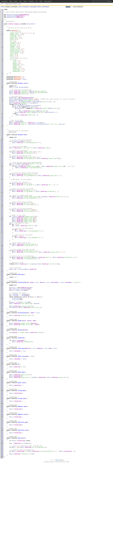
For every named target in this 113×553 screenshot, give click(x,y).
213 (2, 345)
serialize (21, 321)
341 (2, 548)
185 (2, 301)
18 (2, 36)
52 (2, 90)
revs (11, 117)
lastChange (13, 119)
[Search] (57, 7)
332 (2, 533)
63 (2, 108)
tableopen (17, 93)
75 (2, 127)
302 (2, 486)
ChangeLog (16, 16)
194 (2, 315)
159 (2, 259)
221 (2, 358)
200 (2, 324)
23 (2, 44)
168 (2, 274)
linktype (68, 337)
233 (2, 377)
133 (2, 218)
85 (2, 142)
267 (2, 430)
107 (2, 177)
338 (2, 543)
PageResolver (20, 17)
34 (2, 62)
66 (2, 112)
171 (2, 278)
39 (2, 70)
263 (2, 424)
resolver (13, 343)
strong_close (22, 476)
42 (2, 74)
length (12, 361)
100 (2, 166)
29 (2, 54)
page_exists (20, 347)
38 (2, 68)
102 (2, 169)
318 (2, 511)
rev (24, 123)
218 (2, 353)
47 (2, 82)
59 (2, 101)
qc (11, 4)
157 (2, 256)
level (30, 383)
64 (2, 109)
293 (2, 472)
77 (2, 130)
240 (2, 388)
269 (2, 434)
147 (2, 240)
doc (15, 321)
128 (2, 210)
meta (11, 103)
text (11, 144)
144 (2, 236)
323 (2, 519)
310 (2, 498)
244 (2, 394)
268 (2, 432)
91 (2, 152)
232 (2, 375)
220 (2, 356)
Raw (39, 7)
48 (2, 84)
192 (2, 312)
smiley (20, 394)
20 (2, 39)
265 (2, 427)
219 (2, 354)
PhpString (19, 19)
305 (2, 491)
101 (2, 168)
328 (2, 527)
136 (2, 223)
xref (2, 4)
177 (2, 288)
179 (2, 291)
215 (2, 348)
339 (2, 544)
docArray (15, 35)
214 (2, 347)
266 (2, 429)
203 (2, 329)
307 (2, 494)
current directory (77, 7)
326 (2, 524)
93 (2, 155)
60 (2, 103)
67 (2, 114)
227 (2, 367)
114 (2, 188)
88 (2, 147)
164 (2, 267)
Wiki (10, 1)
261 (2, 421)
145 (2, 237)
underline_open (22, 505)
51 (2, 89)
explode (15, 351)
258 (2, 416)
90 (2, 150)
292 (2, 470)
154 (2, 252)
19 (2, 38)
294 (2, 473)
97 (2, 161)
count (31, 122)
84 (2, 141)
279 (2, 449)
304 (2, 489)
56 (2, 96)
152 (2, 248)
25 (2, 47)
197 (2, 320)
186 (2, 302)
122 (2, 201)
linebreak (21, 403)
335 (2, 538)
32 (2, 58)
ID (15, 101)
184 (2, 299)
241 (2, 389)
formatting (17, 92)
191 (2, 310)
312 (2, 502)
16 (2, 33)
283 (2, 456)
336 (2, 540)
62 (2, 106)
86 (2, 144)
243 (2, 392)
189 (2, 307)
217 (2, 351)
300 (2, 483)
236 (2, 381)
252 (2, 407)
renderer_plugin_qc (14, 27)
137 (2, 225)
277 (2, 446)
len (11, 530)
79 (2, 133)
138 (2, 226)
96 (2, 160)
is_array (19, 120)
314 (2, 505)
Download (45, 7)
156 (2, 255)
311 (2, 500)
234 (2, 378)
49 (2, 85)
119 (2, 196)
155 (2, 253)
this (11, 108)
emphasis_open (22, 486)
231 (2, 373)
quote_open (21, 445)
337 (2, 541)
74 (2, 125)
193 (2, 313)
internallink (22, 337)
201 (2, 326)
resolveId (24, 345)
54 (2, 93)
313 (2, 503)
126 (2, 207)
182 (2, 296)
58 (2, 100)
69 (2, 117)
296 (2, 476)
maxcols (28, 416)
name (32, 337)
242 (2, 391)
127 (2, 209)
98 (2, 163)
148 (2, 242)
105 (2, 174)
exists (12, 347)
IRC (20, 1)
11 (2, 25)
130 (2, 214)
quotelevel (17, 90)
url (28, 373)
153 (2, 250)
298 (2, 479)
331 (2, 532)
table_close (21, 426)
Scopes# (25, 7)
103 (2, 171)
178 (2, 290)
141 (2, 231)
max (33, 451)
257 (2, 415)
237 (2, 383)
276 (2, 445)
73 (2, 123)
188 (2, 305)
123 (2, 202)
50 (2, 87)
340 (2, 546)
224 (2, 362)
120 (2, 198)
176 (2, 286)
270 (2, 435)
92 (2, 153)
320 (2, 514)
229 (2, 370)
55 (2, 95)
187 (2, 304)
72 (2, 122)
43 (2, 76)
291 (2, 468)
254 (2, 410)
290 (2, 467)
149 (2, 244)
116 (2, 191)
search (43, 337)
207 (2, 335)
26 (2, 49)
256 (2, 413)
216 (2, 350)
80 (2, 134)
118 (2, 195)
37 (2, 66)
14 (2, 30)
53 (2, 92)
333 (2, 535)
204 (2, 331)
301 (2, 484)
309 (2, 497)
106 (2, 176)
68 (2, 115)
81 (2, 136)
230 (2, 372)
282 (2, 454)
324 (2, 521)
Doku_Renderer (31, 27)
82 (2, 138)
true (24, 419)
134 (2, 220)
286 (2, 460)
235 (2, 380)
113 (2, 187)
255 (2, 411)
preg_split (44, 147)
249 (2, 402)
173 (2, 282)
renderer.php (16, 4)
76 (2, 128)
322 (2, 517)
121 (2, 199)
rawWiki (17, 144)
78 (2, 131)
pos (35, 383)
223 (2, 361)
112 (2, 185)
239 (2, 386)
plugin (7, 4)
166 (2, 271)
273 (2, 440)
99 (2, 164)
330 (2, 530)
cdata (19, 524)
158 (2, 258)
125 (2, 206)
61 (2, 104)
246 (2, 397)
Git (36, 1)
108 (2, 179)
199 (2, 323)
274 (2, 441)
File (14, 17)
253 (2, 408)
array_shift (16, 356)
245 (2, 396)
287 (2, 462)
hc (11, 258)
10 (2, 24)
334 (2, 536)
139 (2, 228)
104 (2, 172)
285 (2, 459)
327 (2, 525)
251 (2, 405)
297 (2, 478)
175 (2, 285)
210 (2, 340)
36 (2, 65)
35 (2, 63)
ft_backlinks (16, 168)
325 (2, 522)
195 (2, 316)
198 (2, 321)
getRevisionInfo (31, 125)
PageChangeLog (24, 16)
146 (2, 239)
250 (2, 403)
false (24, 93)
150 (2, 245)
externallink (22, 373)
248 (2, 400)
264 (2, 426)
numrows (40, 416)
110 (2, 182)
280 (2, 451)
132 (2, 217)
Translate (31, 1)
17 (2, 35)
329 (2, 529)
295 (2, 475)
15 (2, 32)
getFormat (21, 328)
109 (2, 180)
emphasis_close (22, 495)
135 (2, 221)
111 (2, 183)
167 (2, 272)
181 (2, 294)
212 (2, 343)
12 (2, 27)
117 (2, 193)
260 (2, 419)
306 (2, 492)
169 (2, 275)
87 (2, 145)
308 (2, 495)
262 (2, 422)
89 (2, 149)
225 (2, 364)
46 (2, 81)
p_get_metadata (20, 103)
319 (2, 513)
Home (3, 7)
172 (2, 280)
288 (2, 464)
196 (2, 318)
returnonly (55, 337)
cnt (11, 195)
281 (2, 453)
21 (2, 41)
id (28, 337)
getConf (20, 234)
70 (2, 119)
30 (2, 55)
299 (2, 481)
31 (2, 57)
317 (2, 510)
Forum (15, 1)
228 (2, 369)
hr (13, 269)
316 (2, 508)
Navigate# (33, 7)
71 (2, 120)
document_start (22, 98)
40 (2, 71)
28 (2, 52)
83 (2, 139)
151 (2, 247)
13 (2, 28)
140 (2, 229)
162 (2, 264)
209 (2, 339)
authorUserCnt (20, 128)
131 (2, 215)
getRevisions (27, 117)
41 (2, 73)
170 (2, 277)
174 (2, 283)
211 (2, 342)
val (35, 315)
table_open (21, 416)
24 (2, 46)
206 (2, 334)
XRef (40, 1)
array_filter (36, 147)
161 (2, 263)
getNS (23, 351)
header (20, 383)
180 (2, 293)
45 (2, 79)
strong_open (21, 467)
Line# (19, 7)
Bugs (25, 1)
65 (2, 111)
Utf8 (14, 19)
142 (2, 233)
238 (2, 384)
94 (2, 157)
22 (2, 43)
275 (2, 443)
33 (2, 60)
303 (2, 487)
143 (2, 234)
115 (2, 190)
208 (2, 337)
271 (2, 437)
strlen (38, 145)
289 (2, 465)
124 (2, 204)
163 (2, 266)
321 (2, 516)
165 (2, 269)
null (37, 119)
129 (2, 212)
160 (2, 261)
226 (2, 365)
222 (2, 359)
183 (2, 297)
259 (2, 418)
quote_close (21, 457)
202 (2, 328)
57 (2, 98)
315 (2, 506)
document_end (22, 160)
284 (2, 457)
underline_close (23, 514)
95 (2, 158)
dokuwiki (9, 16)
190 (2, 309)
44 (2, 77)
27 (2, 51)
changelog (13, 115)
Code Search (47, 1)
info (14, 125)
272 (2, 438)
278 (2, 448)
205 (2, 332)
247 (2, 399)
